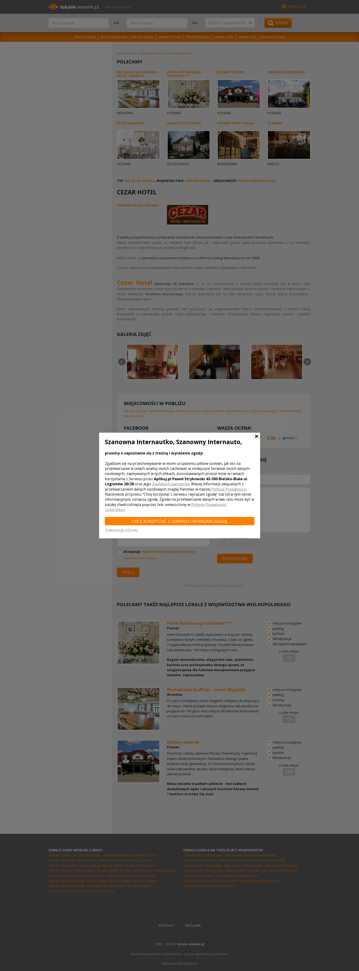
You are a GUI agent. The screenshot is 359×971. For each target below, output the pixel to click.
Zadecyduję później (121, 530)
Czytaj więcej (115, 509)
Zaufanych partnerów (171, 483)
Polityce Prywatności (228, 489)
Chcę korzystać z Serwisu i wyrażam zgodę (179, 521)
